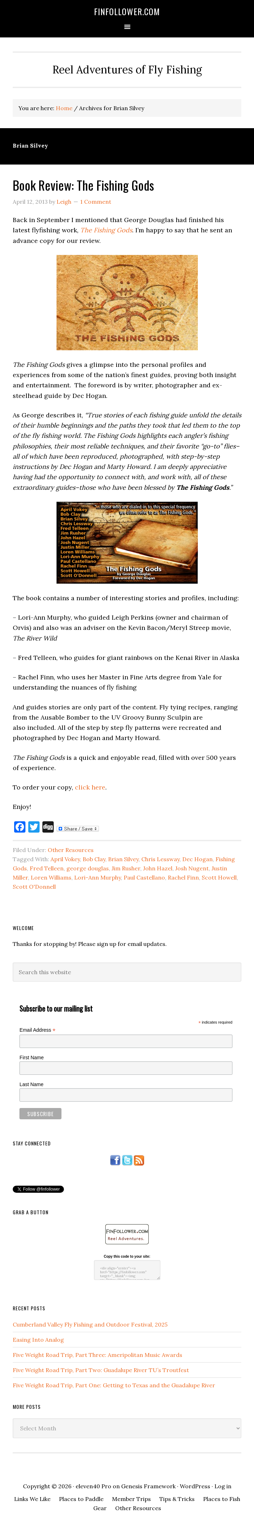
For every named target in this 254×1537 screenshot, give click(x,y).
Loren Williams (51, 877)
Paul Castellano (144, 877)
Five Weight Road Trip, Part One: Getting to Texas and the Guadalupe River (114, 1385)
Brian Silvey (123, 859)
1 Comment (95, 201)
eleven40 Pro (93, 1486)
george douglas (87, 868)
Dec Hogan (197, 859)
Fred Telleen (47, 868)
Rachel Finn (183, 877)
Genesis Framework (148, 1486)
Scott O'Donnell (34, 886)
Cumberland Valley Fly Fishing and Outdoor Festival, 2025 (90, 1324)
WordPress (195, 1486)
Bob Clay (94, 859)
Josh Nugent (192, 868)
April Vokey (65, 859)
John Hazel (157, 868)
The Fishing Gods (106, 230)
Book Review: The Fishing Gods (83, 184)
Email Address (37, 1030)
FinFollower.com (127, 11)
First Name (31, 1057)
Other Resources (71, 849)
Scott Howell (219, 877)
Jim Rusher (126, 868)
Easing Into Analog (38, 1339)
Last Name (31, 1084)
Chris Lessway (160, 859)
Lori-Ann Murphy (97, 877)
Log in (222, 1486)
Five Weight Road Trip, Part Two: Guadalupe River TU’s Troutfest (101, 1370)
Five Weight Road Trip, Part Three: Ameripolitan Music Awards (97, 1354)
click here (90, 787)
